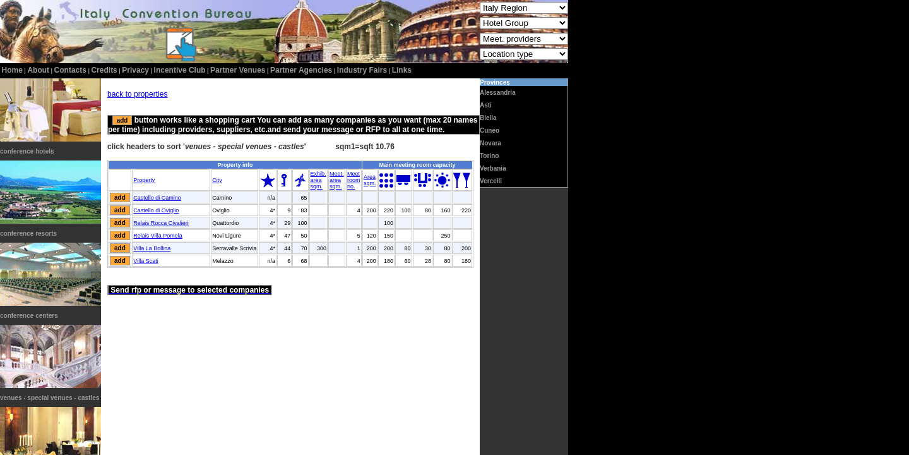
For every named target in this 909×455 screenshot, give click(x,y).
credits (104, 70)
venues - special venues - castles (49, 397)
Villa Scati (145, 261)
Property (144, 180)
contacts (70, 70)
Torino (489, 155)
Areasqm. (370, 180)
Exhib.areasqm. (318, 180)
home (12, 70)
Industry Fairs (362, 70)
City (217, 180)
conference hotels (27, 151)
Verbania (493, 168)
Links (402, 70)
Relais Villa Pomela (157, 236)
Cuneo (489, 130)
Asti (486, 105)
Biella (488, 117)
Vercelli (491, 181)
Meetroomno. (353, 180)
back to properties (137, 94)
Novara (490, 143)
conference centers (29, 315)
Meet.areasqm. (337, 180)
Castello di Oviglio (156, 210)
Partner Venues (237, 70)
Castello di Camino (157, 198)
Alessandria (498, 92)
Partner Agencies (301, 70)
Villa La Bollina (151, 248)
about (38, 70)
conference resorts (28, 233)
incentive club (180, 70)
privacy (135, 70)
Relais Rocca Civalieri (161, 223)
